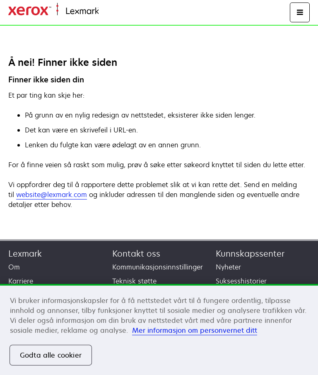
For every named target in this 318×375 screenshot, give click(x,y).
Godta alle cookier (51, 355)
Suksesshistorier (241, 281)
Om (14, 267)
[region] (159, 329)
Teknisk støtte (134, 281)
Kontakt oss (136, 253)
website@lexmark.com (51, 194)
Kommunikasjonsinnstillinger (157, 267)
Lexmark (25, 253)
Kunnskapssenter (250, 253)
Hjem (106, 11)
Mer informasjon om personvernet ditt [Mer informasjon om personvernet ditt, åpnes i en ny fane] (194, 330)
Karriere (20, 281)
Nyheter (228, 267)
